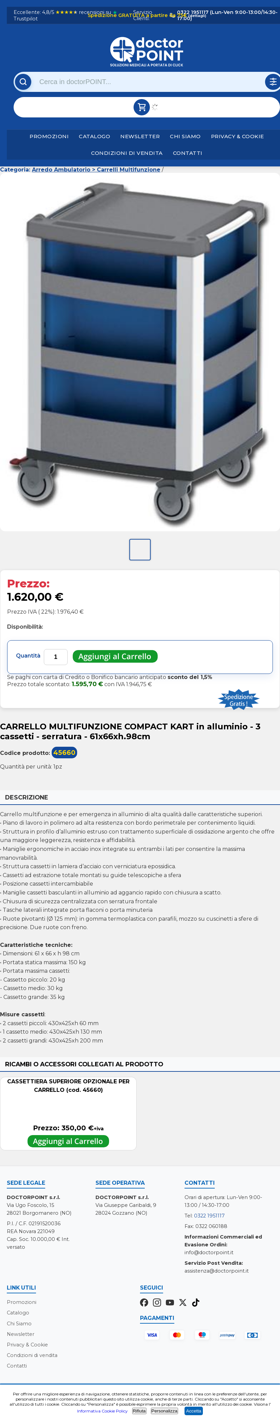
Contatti (188, 153)
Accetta (193, 1410)
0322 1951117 (209, 1216)
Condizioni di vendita (127, 153)
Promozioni (49, 136)
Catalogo (94, 136)
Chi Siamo (185, 136)
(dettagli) (196, 15)
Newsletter (140, 136)
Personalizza (164, 1410)
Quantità (28, 655)
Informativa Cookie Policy (102, 1410)
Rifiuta (139, 1410)
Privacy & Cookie (237, 136)
